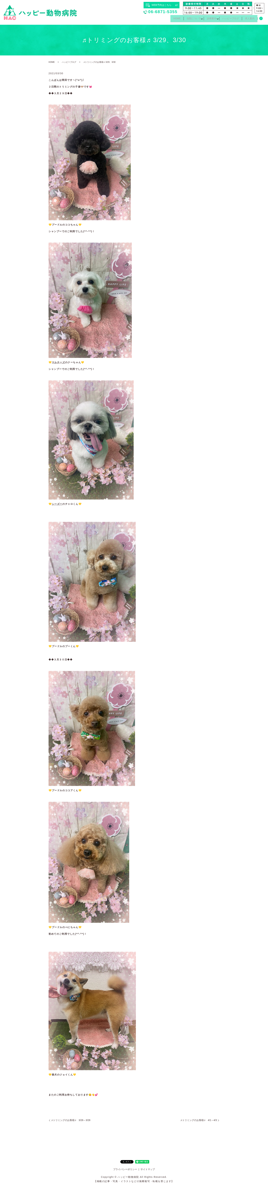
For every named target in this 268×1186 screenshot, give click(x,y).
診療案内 (208, 19)
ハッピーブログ (228, 19)
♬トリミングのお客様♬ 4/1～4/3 (198, 1120)
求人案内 (249, 19)
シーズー (57, 504)
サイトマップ (147, 1169)
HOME (171, 19)
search (261, 19)
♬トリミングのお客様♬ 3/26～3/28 (70, 1120)
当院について (189, 19)
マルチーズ (58, 362)
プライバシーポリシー (125, 1169)
